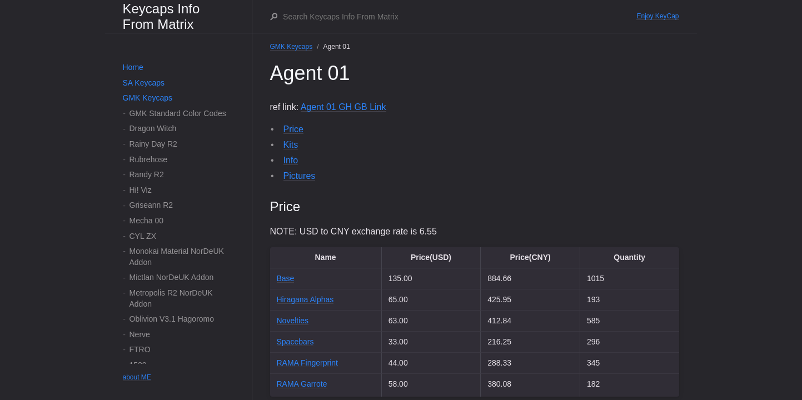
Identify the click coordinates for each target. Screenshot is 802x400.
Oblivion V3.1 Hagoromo (172, 318)
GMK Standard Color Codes (177, 113)
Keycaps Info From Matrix (161, 16)
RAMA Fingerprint (307, 362)
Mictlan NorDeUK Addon (171, 277)
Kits (290, 144)
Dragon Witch (153, 128)
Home (133, 67)
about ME (137, 377)
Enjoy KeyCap (657, 16)
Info (290, 160)
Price (293, 129)
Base (286, 278)
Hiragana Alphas (305, 299)
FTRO (140, 349)
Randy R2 (146, 174)
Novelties (293, 320)
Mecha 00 (146, 220)
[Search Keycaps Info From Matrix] (459, 16)
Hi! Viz (140, 190)
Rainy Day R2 (153, 143)
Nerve (139, 334)
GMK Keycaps (147, 97)
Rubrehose (148, 159)
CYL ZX (143, 236)
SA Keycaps (144, 82)
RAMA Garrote (302, 383)
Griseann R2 (151, 205)
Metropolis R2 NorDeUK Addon (171, 298)
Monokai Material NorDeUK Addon (176, 257)
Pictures (299, 176)
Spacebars (295, 341)
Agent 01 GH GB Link (343, 107)
